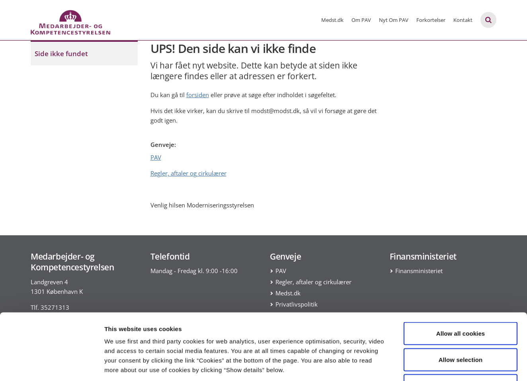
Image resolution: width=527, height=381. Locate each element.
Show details (417, 365)
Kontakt (462, 19)
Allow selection (461, 302)
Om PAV (361, 19)
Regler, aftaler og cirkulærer (188, 173)
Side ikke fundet (61, 53)
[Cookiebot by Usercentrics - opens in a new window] (51, 365)
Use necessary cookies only (460, 328)
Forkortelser (430, 19)
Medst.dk (332, 19)
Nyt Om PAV (393, 19)
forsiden (197, 95)
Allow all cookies (460, 276)
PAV (155, 157)
